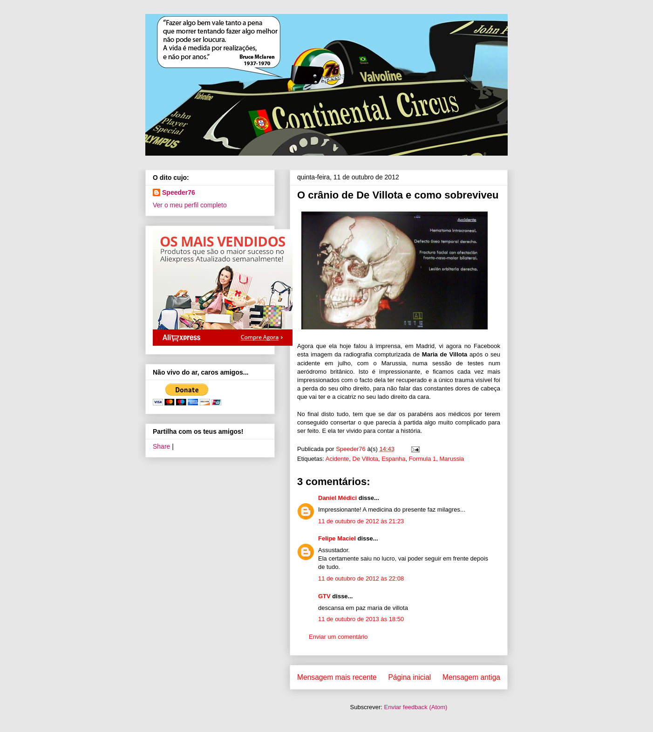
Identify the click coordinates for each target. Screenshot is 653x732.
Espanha (393, 458)
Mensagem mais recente (337, 677)
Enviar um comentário (338, 636)
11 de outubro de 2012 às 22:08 (361, 578)
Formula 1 (422, 458)
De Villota (365, 458)
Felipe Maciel (337, 538)
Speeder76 (178, 192)
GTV (324, 596)
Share (161, 446)
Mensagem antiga (471, 677)
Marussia (452, 458)
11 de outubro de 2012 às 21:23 (361, 521)
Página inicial (409, 677)
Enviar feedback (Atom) (416, 707)
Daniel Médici (337, 497)
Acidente (337, 458)
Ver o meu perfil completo (190, 205)
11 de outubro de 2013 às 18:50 (361, 619)
